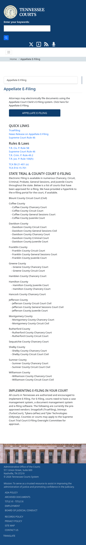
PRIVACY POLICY (13, 521)
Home (13, 59)
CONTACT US (11, 530)
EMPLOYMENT (12, 506)
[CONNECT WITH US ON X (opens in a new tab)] (31, 44)
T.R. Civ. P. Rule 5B (19, 148)
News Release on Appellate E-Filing (29, 134)
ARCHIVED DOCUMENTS (17, 497)
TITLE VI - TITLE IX (14, 501)
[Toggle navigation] (8, 52)
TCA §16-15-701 (18, 167)
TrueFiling (14, 130)
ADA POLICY (11, 492)
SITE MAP (10, 525)
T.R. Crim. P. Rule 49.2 (21, 155)
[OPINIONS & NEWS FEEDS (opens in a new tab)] (46, 44)
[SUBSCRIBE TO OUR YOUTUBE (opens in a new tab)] (38, 44)
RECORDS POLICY (14, 516)
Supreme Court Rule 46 (22, 137)
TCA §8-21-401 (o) (19, 164)
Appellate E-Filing (16, 80)
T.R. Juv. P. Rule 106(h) (21, 158)
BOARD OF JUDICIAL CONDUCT (21, 510)
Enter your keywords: (17, 22)
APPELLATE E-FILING (34, 113)
